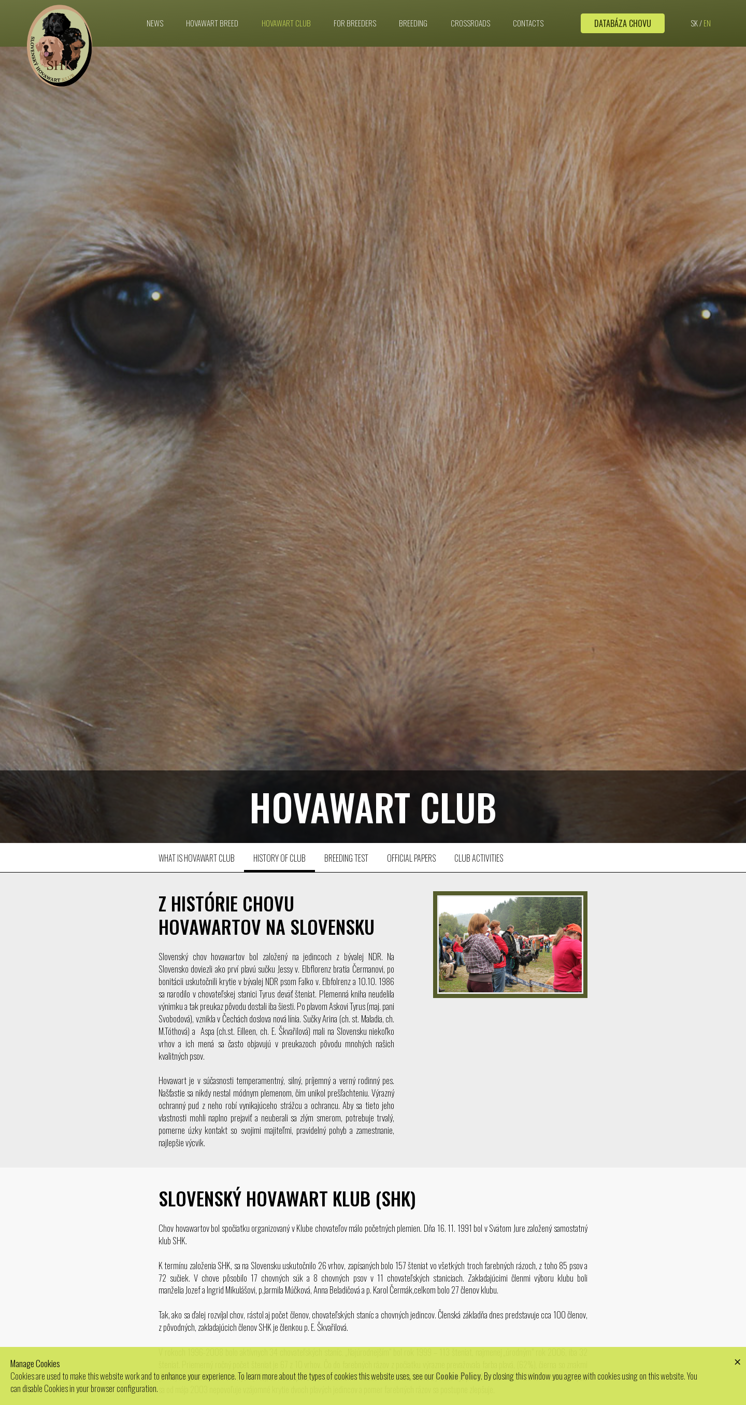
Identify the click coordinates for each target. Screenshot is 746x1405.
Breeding (413, 21)
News (155, 21)
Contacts (528, 21)
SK (694, 21)
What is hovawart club (197, 858)
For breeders (355, 21)
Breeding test (346, 858)
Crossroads (470, 21)
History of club (279, 858)
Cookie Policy (458, 1375)
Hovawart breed (212, 21)
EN (707, 21)
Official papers (411, 858)
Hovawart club (286, 21)
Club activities (478, 858)
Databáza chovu (622, 21)
